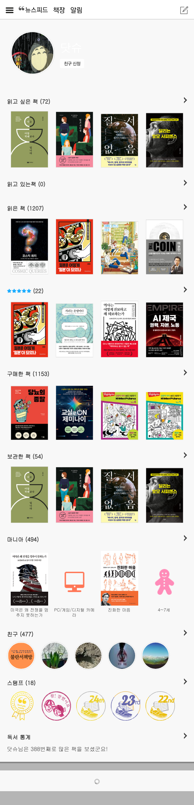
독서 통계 (19, 737)
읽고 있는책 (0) (26, 184)
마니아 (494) (23, 539)
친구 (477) (20, 634)
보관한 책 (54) (25, 456)
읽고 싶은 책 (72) (28, 101)
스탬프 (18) (21, 682)
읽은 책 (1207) (25, 208)
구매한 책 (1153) (28, 373)
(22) (25, 290)
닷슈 (71, 47)
